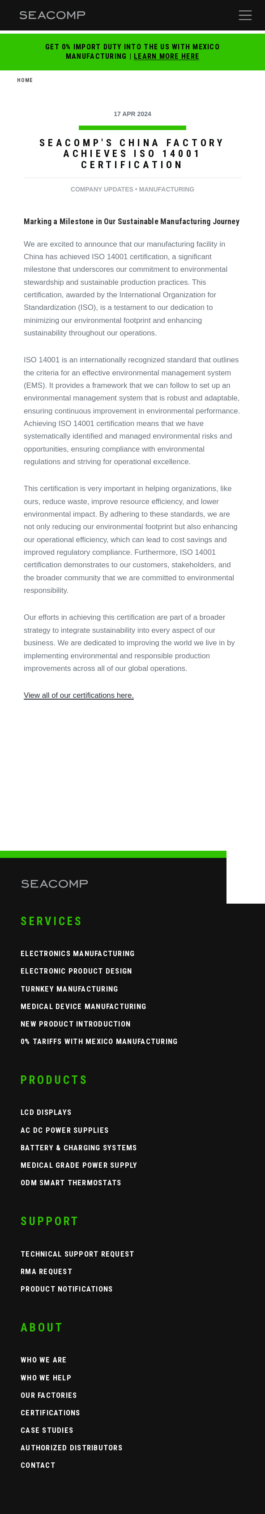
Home (25, 80)
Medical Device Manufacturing (83, 1006)
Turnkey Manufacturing (69, 988)
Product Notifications (67, 1288)
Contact (38, 1465)
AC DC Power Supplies (65, 1130)
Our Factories (49, 1395)
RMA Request (47, 1271)
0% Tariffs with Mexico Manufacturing (99, 1041)
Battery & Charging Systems (79, 1147)
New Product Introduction (76, 1023)
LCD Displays (46, 1112)
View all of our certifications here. (79, 695)
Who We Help (46, 1377)
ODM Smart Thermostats (71, 1182)
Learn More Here (166, 56)
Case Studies (47, 1430)
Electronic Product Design (76, 970)
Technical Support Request (78, 1253)
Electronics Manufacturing (78, 953)
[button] (245, 15)
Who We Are (44, 1359)
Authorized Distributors (72, 1447)
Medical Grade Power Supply (79, 1165)
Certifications (51, 1412)
